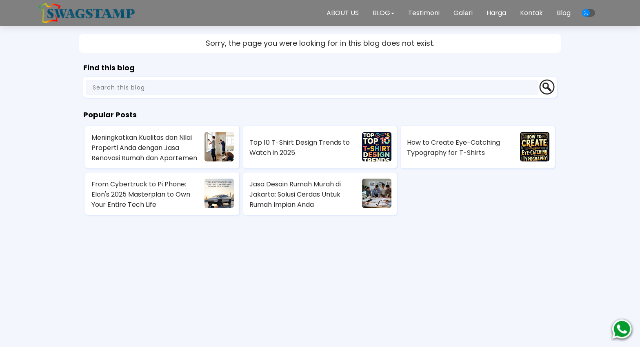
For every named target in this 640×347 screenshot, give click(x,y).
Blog (564, 13)
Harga (496, 13)
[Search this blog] (312, 87)
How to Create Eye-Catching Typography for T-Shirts (453, 147)
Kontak (531, 13)
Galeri (463, 13)
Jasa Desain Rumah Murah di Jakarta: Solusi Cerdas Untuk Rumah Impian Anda (295, 194)
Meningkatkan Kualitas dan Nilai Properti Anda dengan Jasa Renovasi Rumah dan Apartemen (144, 148)
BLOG (383, 13)
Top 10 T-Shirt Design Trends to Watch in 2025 (299, 147)
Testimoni (424, 13)
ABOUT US (343, 13)
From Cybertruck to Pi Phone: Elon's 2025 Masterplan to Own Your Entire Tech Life (140, 194)
